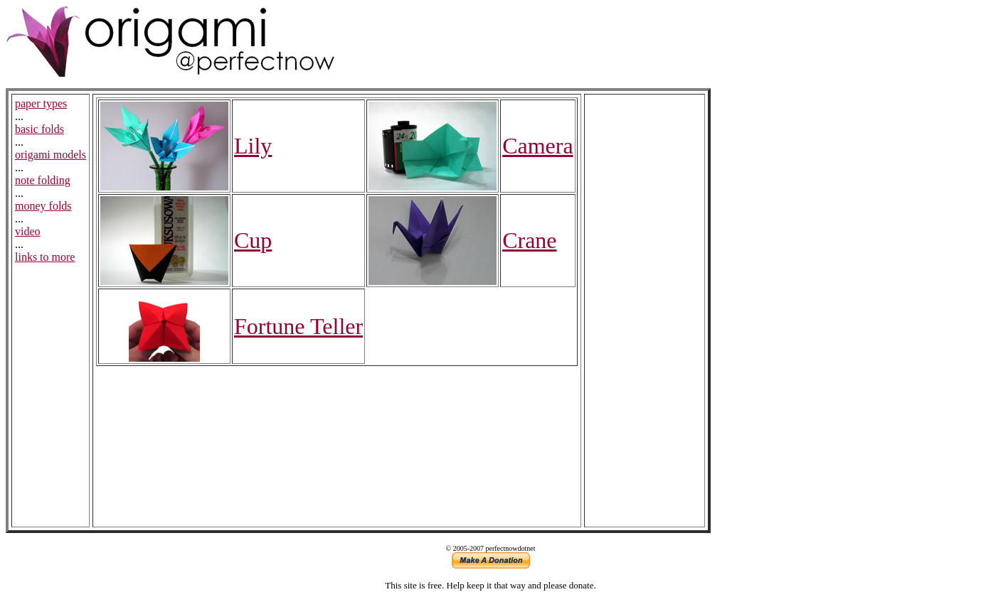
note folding (42, 180)
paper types (41, 103)
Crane (529, 240)
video (28, 231)
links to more (45, 257)
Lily (253, 145)
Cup (253, 240)
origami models (50, 155)
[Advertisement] (644, 310)
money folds (43, 206)
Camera (537, 145)
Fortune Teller (298, 326)
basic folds (39, 129)
